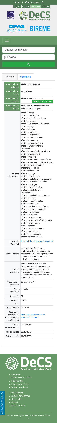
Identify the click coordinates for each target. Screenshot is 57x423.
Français (45, 6)
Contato (15, 402)
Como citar (16, 399)
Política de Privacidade (40, 416)
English (17, 6)
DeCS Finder (17, 392)
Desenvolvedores (19, 387)
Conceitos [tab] (30, 76)
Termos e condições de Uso (19, 416)
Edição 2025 (17, 381)
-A (22, 2)
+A (15, 2)
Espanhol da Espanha (42, 101)
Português (35, 6)
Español (25, 6)
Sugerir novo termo (20, 396)
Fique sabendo (18, 405)
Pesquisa (15, 374)
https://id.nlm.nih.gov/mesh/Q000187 (37, 241)
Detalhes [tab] (10, 76)
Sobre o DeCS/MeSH (21, 377)
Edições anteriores (20, 384)
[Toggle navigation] (6, 40)
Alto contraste (32, 2)
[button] (42, 2)
